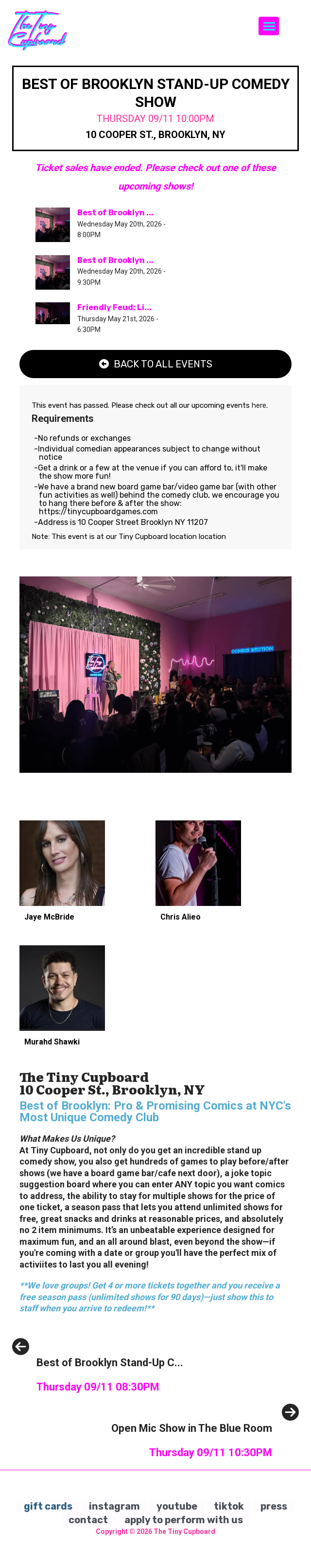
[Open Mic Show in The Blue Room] (205, 1450)
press (273, 1506)
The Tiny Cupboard (184, 1531)
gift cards (48, 1506)
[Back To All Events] (155, 364)
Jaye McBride (49, 917)
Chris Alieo (180, 917)
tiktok (229, 1506)
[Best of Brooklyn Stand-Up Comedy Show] (97, 1384)
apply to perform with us (183, 1520)
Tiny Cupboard (144, 536)
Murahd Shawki (52, 1041)
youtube (176, 1506)
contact (88, 1520)
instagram (114, 1506)
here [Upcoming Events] (259, 405)
